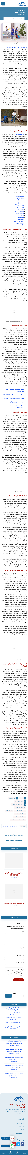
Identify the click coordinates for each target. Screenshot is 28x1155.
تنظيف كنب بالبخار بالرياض (20, 813)
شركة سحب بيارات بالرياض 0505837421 (13, 402)
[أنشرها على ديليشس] (10, 826)
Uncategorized (19, 196)
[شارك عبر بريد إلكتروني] (3, 826)
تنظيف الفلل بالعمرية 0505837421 (14, 1073)
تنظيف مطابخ (20, 205)
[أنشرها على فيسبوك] (19, 826)
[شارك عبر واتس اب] (5, 826)
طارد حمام (21, 219)
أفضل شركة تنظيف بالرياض (17, 804)
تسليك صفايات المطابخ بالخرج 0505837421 (13, 398)
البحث (14, 993)
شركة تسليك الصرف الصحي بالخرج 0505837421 (15, 390)
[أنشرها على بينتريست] (14, 826)
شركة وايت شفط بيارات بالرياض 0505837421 (15, 406)
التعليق (22, 931)
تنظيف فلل (21, 202)
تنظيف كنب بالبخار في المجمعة (19, 816)
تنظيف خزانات (20, 200)
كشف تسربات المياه (19, 221)
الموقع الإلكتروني (19, 962)
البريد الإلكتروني (19, 955)
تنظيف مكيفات (20, 207)
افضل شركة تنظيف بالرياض (20, 807)
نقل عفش (21, 225)
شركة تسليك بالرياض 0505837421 (14, 1057)
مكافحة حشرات (20, 223)
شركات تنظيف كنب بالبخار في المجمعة (17, 47)
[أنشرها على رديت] (12, 826)
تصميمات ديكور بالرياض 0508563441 (14, 1065)
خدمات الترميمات (19, 211)
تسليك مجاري (20, 198)
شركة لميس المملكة (19, 134)
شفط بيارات (21, 217)
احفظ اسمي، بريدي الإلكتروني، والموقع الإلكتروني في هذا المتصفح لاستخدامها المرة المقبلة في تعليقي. (13, 972)
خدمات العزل (20, 215)
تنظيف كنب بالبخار (9, 810)
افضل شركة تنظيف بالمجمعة (20, 810)
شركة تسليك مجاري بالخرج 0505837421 (13, 394)
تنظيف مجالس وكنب (18, 203)
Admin (21, 798)
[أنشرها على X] (17, 826)
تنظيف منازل (20, 209)
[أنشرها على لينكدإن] (8, 826)
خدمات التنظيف (20, 213)
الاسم (22, 948)
